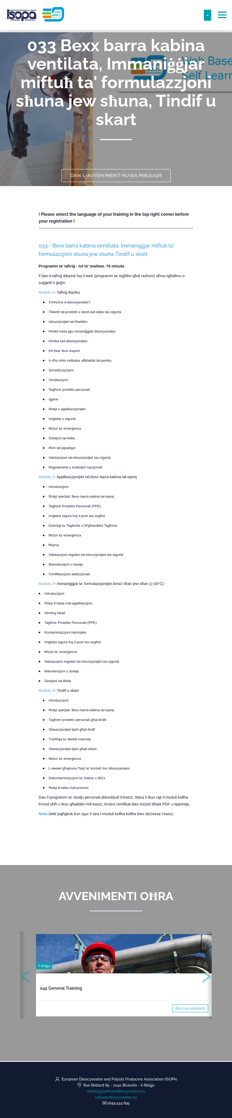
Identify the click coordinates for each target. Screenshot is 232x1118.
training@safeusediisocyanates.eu (116, 1091)
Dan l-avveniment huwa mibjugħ (116, 176)
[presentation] (26, 978)
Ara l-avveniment (190, 1009)
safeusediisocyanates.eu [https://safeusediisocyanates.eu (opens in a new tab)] (116, 1097)
